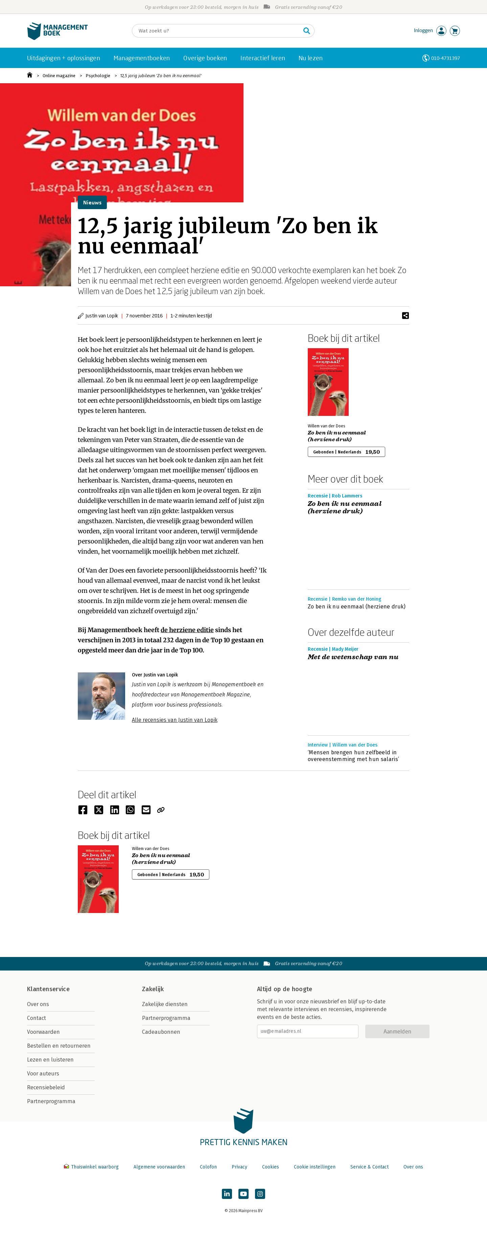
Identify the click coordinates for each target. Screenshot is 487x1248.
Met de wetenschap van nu (353, 657)
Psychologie (98, 75)
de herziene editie (187, 630)
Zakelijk (153, 989)
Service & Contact (369, 1167)
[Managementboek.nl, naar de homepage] (57, 38)
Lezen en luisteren (50, 1059)
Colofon (208, 1167)
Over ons (38, 1004)
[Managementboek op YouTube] (243, 1194)
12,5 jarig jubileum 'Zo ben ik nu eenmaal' (161, 75)
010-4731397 (445, 58)
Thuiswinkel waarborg (92, 1167)
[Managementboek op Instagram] (260, 1194)
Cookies (270, 1167)
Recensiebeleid (46, 1087)
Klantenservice (48, 989)
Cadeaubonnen (161, 1032)
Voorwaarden (43, 1032)
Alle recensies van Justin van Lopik (174, 720)
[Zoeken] (216, 31)
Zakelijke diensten (165, 1004)
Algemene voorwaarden (159, 1167)
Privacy (239, 1167)
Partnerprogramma (51, 1101)
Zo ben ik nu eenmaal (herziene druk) (337, 436)
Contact (36, 1018)
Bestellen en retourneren (59, 1046)
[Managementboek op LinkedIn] (227, 1194)
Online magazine (59, 75)
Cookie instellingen (314, 1167)
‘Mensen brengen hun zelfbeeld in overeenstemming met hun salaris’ (353, 755)
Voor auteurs (43, 1073)
